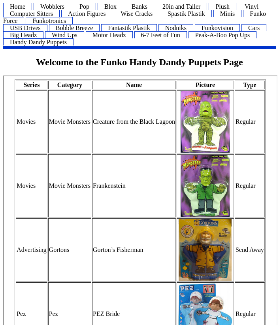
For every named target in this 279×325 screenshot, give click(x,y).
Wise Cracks (137, 13)
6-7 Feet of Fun (160, 35)
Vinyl (251, 6)
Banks (139, 6)
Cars (254, 28)
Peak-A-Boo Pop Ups (222, 35)
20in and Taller (181, 6)
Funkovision (217, 28)
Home (17, 6)
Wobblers (52, 6)
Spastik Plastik (186, 13)
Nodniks (176, 28)
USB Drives (25, 28)
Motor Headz (109, 35)
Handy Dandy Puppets (38, 42)
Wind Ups (64, 35)
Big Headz (23, 35)
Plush (222, 6)
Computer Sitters (31, 13)
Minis (227, 13)
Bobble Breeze (74, 28)
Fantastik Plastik (129, 28)
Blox (110, 6)
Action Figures (87, 13)
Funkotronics (49, 20)
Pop (84, 6)
